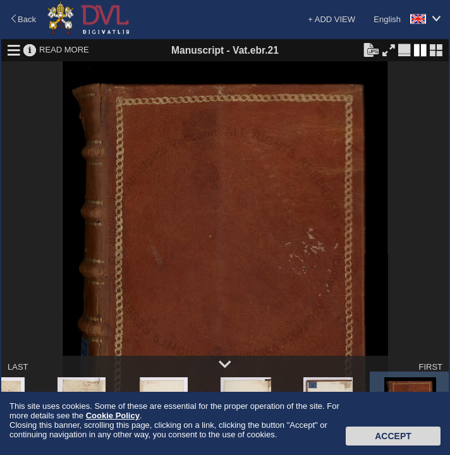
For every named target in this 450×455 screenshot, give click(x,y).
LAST (18, 367)
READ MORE (64, 49)
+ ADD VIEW (331, 19)
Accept (393, 436)
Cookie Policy (113, 415)
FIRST (430, 367)
